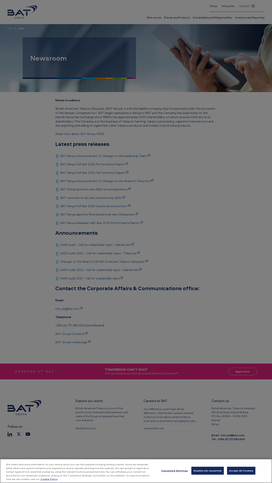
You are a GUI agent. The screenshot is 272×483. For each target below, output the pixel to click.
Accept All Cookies (241, 470)
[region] (136, 471)
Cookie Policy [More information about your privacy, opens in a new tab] (49, 479)
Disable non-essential (207, 470)
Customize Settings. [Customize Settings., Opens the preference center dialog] (174, 470)
